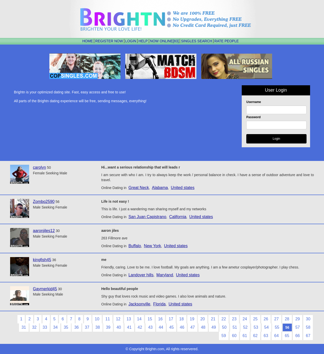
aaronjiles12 (44, 230)
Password (253, 117)
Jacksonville (139, 304)
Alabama (160, 187)
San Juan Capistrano (147, 217)
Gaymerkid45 (45, 289)
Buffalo (134, 246)
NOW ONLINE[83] (164, 41)
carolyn (39, 167)
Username (253, 102)
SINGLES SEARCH (196, 41)
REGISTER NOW (109, 41)
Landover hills (140, 275)
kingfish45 (42, 260)
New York (152, 246)
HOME (87, 41)
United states (182, 187)
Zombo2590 (43, 201)
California (178, 217)
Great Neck (138, 187)
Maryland (164, 275)
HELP (143, 41)
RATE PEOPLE (226, 41)
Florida (159, 304)
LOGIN (130, 41)
